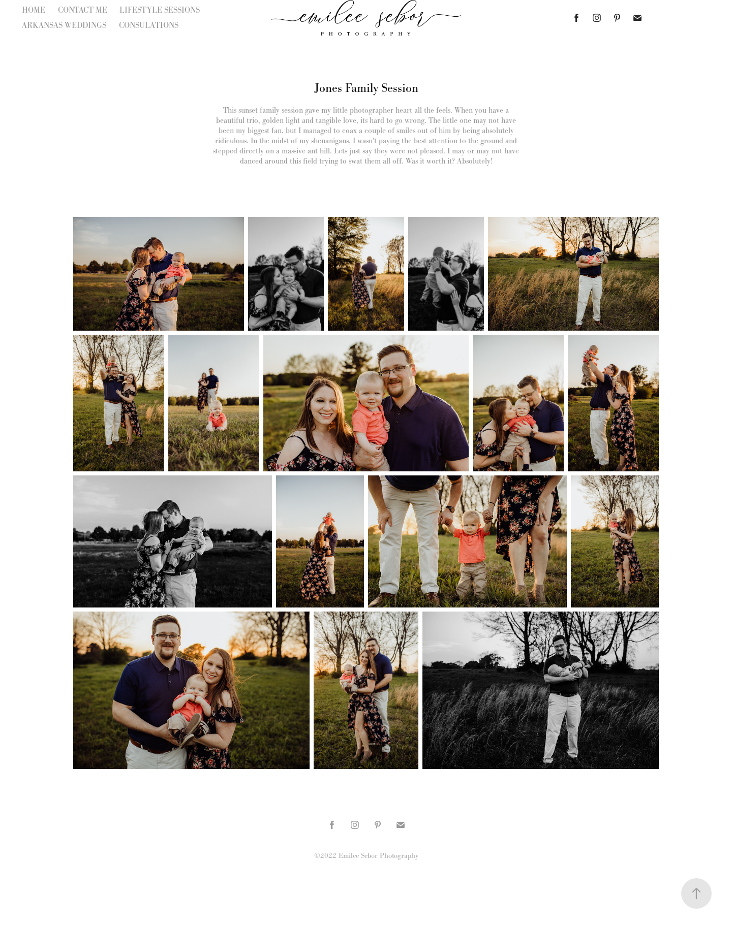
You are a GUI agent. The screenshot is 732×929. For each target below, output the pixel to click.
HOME (33, 10)
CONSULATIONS (148, 25)
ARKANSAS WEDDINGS (64, 25)
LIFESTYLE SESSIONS (159, 10)
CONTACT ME (82, 10)
